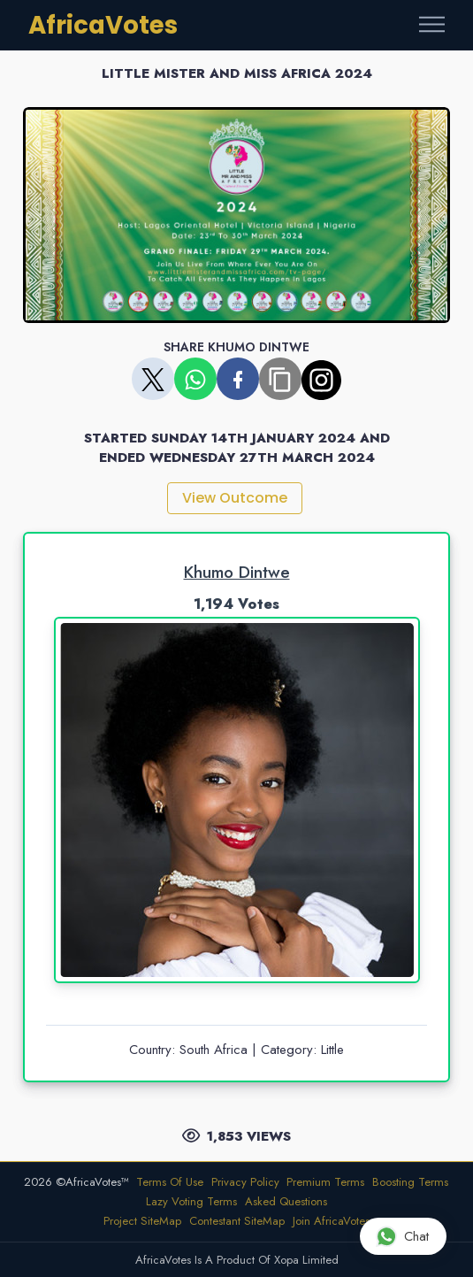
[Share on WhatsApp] (195, 379)
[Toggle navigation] (432, 25)
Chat (402, 1236)
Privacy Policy (245, 1181)
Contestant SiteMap (237, 1220)
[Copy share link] (280, 379)
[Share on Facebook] (238, 379)
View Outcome (234, 498)
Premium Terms (325, 1181)
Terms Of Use (169, 1181)
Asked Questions (286, 1201)
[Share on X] (153, 379)
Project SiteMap (142, 1220)
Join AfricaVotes (331, 1220)
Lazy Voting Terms (191, 1201)
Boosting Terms (410, 1181)
